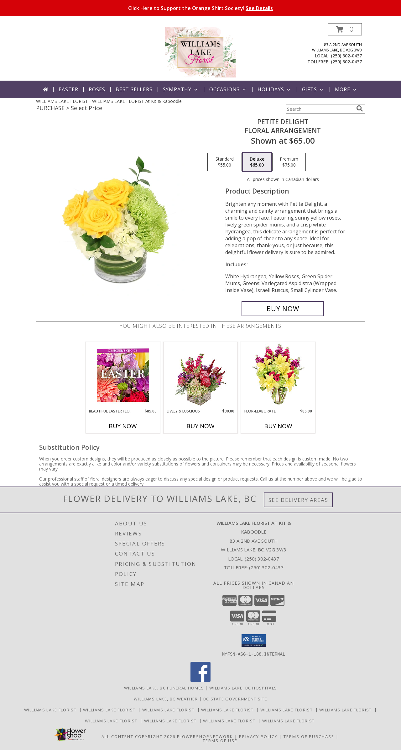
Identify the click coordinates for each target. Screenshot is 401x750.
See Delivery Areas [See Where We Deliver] (298, 499)
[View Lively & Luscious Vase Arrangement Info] (200, 375)
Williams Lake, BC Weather (166, 698)
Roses (97, 89)
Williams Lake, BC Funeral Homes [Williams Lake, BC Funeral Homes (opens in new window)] (164, 687)
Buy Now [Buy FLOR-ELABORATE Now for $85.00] (278, 426)
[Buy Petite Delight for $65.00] (283, 308)
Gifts (313, 89)
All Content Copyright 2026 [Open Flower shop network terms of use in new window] (138, 736)
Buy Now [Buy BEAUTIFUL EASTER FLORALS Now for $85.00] (123, 426)
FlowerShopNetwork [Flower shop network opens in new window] (205, 736)
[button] (345, 29)
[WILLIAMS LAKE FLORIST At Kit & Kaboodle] (200, 52)
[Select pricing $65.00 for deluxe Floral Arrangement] (257, 162)
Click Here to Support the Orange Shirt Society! (200, 8)
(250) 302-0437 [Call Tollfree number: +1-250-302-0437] (266, 567)
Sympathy (181, 89)
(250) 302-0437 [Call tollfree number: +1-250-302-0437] (346, 62)
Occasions (228, 89)
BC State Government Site (235, 698)
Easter (68, 89)
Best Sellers (134, 89)
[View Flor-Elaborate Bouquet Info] (278, 375)
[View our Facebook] (200, 680)
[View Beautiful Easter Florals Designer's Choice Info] (123, 375)
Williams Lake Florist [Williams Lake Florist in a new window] (51, 709)
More (346, 89)
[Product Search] (319, 108)
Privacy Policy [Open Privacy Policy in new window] (258, 736)
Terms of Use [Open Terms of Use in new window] (220, 740)
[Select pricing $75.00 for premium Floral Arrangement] (289, 162)
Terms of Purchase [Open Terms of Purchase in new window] (309, 736)
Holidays (274, 89)
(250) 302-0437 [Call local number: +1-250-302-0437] (346, 56)
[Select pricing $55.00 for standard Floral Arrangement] (225, 162)
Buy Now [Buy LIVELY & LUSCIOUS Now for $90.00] (200, 426)
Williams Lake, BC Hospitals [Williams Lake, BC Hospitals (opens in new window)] (243, 687)
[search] (360, 108)
